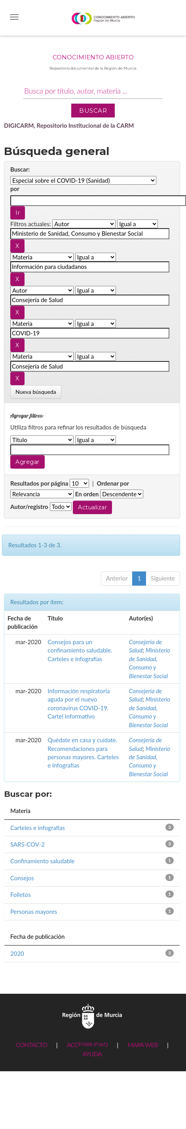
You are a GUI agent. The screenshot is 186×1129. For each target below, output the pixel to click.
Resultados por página (39, 483)
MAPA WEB (142, 1044)
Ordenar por (113, 483)
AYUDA (92, 1053)
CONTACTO (31, 1044)
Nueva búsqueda (35, 391)
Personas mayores (33, 911)
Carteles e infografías (37, 827)
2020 (17, 953)
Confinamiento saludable (42, 860)
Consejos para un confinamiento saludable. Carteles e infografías (79, 650)
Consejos (22, 877)
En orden (87, 493)
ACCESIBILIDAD (87, 1044)
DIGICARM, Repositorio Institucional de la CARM (69, 125)
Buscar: (20, 169)
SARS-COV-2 (27, 844)
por (14, 188)
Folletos (20, 894)
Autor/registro (29, 506)
